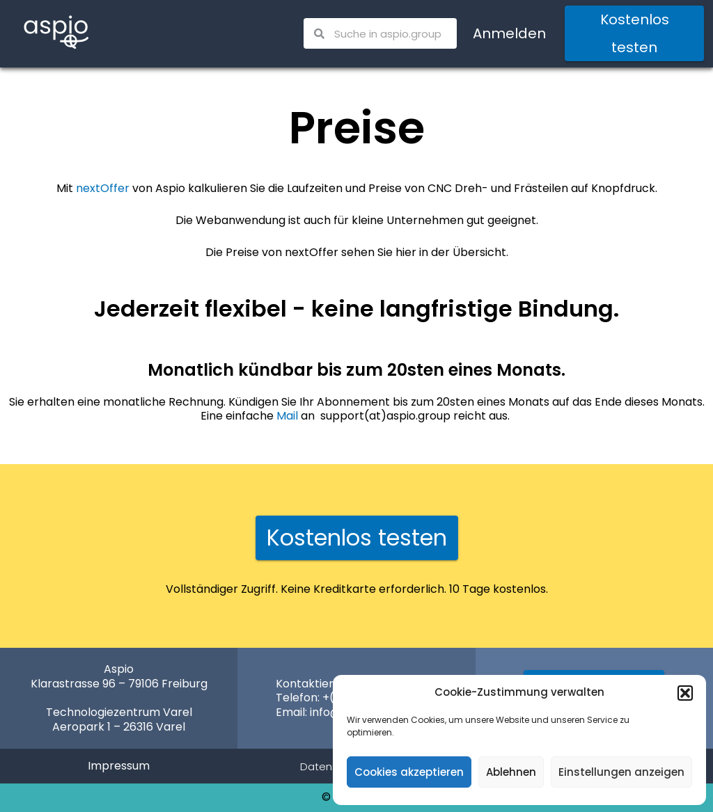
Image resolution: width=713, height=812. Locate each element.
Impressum (119, 766)
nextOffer (103, 188)
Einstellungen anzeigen (621, 772)
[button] (685, 693)
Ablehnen (511, 772)
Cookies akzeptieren (409, 772)
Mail (287, 416)
